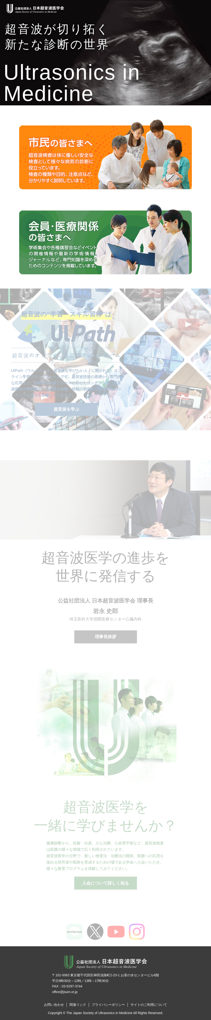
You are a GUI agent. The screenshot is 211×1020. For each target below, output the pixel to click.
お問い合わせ (54, 1005)
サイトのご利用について (149, 1005)
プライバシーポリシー (108, 1005)
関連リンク (78, 1005)
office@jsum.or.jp (64, 992)
